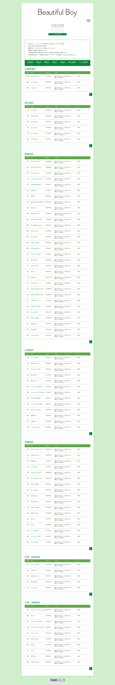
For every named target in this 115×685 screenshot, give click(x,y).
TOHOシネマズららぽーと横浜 (36, 219)
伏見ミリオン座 (34, 380)
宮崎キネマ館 (33, 656)
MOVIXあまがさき (34, 495)
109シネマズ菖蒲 (34, 259)
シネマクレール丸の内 (35, 564)
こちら (67, 54)
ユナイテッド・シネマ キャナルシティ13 (38, 609)
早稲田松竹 (33, 196)
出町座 (32, 524)
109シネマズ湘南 (34, 236)
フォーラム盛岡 (34, 110)
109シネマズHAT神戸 (35, 484)
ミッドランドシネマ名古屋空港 (36, 403)
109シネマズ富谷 (34, 121)
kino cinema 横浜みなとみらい (36, 225)
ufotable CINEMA (34, 581)
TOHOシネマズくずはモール (36, 472)
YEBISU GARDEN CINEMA (36, 184)
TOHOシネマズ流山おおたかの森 (37, 294)
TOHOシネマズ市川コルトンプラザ (37, 288)
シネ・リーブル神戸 (34, 489)
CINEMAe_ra (33, 421)
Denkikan (32, 644)
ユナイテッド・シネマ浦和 (36, 254)
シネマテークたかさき (35, 335)
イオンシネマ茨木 (34, 466)
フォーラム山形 (34, 127)
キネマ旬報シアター (34, 300)
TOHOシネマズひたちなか (35, 306)
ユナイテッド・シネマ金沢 (36, 369)
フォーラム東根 (34, 133)
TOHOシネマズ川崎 (34, 230)
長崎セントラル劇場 (34, 638)
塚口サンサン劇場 (34, 501)
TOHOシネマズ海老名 (35, 242)
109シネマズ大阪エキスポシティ (37, 478)
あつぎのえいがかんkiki (35, 248)
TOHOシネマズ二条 (34, 513)
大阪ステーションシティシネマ (36, 449)
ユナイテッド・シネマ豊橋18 (36, 386)
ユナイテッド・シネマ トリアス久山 (37, 627)
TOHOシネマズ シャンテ (35, 161)
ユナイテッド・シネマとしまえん (37, 178)
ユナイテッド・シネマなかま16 (36, 621)
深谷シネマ (33, 271)
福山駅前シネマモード (35, 575)
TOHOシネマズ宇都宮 (35, 317)
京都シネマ (33, 518)
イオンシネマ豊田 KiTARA (35, 398)
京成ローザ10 (33, 277)
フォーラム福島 (34, 139)
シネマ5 (32, 650)
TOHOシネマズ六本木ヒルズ (36, 167)
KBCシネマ (33, 615)
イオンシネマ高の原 (34, 530)
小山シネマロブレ (34, 329)
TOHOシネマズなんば (35, 455)
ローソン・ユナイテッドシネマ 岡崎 (37, 392)
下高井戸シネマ (34, 190)
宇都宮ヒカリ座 (34, 323)
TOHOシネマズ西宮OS (35, 507)
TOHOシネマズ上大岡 (35, 213)
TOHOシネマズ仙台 (34, 115)
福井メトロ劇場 (34, 374)
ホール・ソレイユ (34, 587)
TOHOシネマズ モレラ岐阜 (36, 409)
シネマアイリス (34, 87)
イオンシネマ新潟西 (34, 357)
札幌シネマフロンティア (35, 76)
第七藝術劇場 (33, 460)
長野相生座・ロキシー (35, 363)
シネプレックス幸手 (34, 265)
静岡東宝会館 (33, 415)
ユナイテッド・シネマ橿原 (36, 536)
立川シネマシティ (34, 207)
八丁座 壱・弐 (33, 570)
